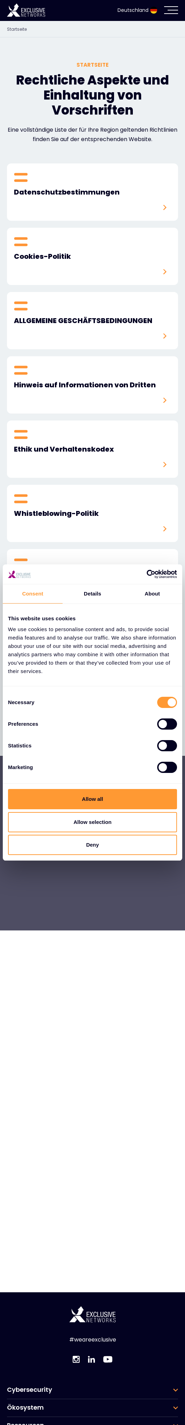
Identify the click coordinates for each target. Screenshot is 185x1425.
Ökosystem (25, 1407)
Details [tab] (92, 594)
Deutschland (137, 10)
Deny (92, 845)
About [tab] (152, 594)
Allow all (92, 799)
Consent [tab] (32, 594)
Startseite (17, 29)
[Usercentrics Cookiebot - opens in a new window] (146, 574)
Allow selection (92, 822)
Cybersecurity (29, 1390)
